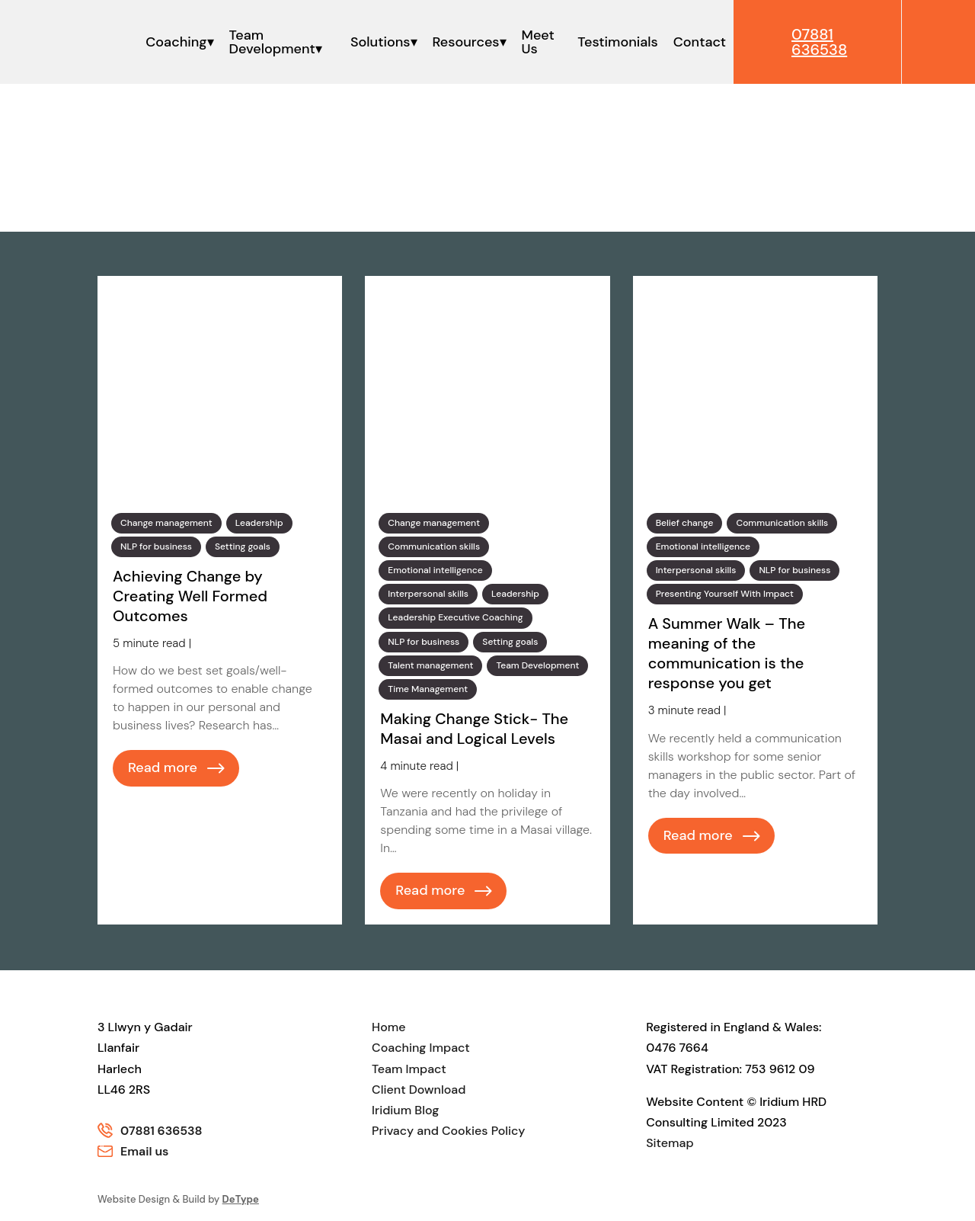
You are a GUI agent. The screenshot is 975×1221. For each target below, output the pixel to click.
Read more (162, 767)
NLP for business (156, 546)
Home (388, 1027)
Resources (466, 42)
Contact (699, 42)
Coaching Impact (421, 1048)
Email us (144, 1151)
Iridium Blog (405, 1110)
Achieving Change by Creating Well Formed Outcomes (190, 596)
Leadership (259, 523)
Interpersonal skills (428, 594)
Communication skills (434, 546)
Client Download (418, 1090)
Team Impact (409, 1069)
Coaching (175, 42)
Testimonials (617, 42)
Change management (166, 523)
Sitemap (670, 1143)
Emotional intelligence (435, 570)
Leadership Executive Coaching (455, 617)
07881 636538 (161, 1131)
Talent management (430, 665)
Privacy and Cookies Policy (448, 1131)
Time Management (428, 689)
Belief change (685, 523)
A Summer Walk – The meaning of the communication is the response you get (726, 653)
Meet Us (538, 42)
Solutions (380, 42)
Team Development (272, 42)
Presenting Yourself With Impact (725, 594)
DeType (240, 1199)
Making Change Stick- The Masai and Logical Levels (474, 728)
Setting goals (242, 546)
